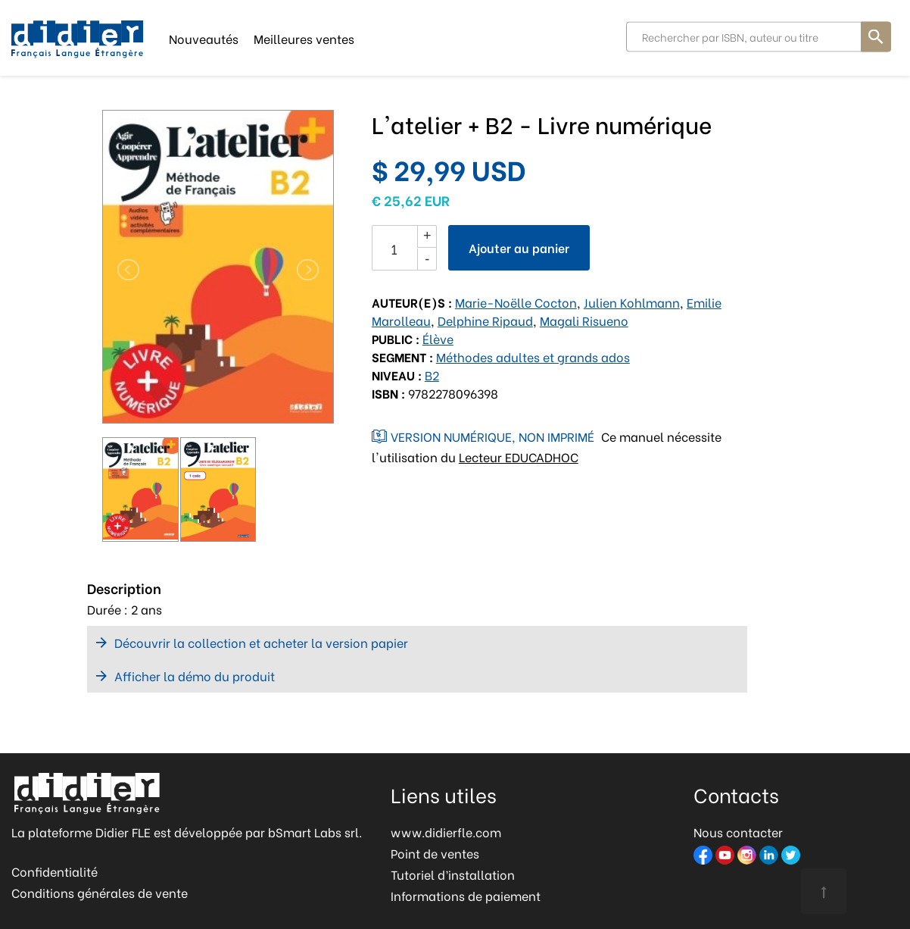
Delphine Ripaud (485, 320)
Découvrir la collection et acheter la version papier (261, 642)
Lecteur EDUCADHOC (518, 456)
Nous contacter (738, 831)
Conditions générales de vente (99, 892)
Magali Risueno (584, 320)
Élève (437, 338)
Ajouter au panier (519, 247)
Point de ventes (435, 853)
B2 (432, 374)
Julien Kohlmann (632, 302)
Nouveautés (203, 37)
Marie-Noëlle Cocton (516, 302)
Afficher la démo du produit (194, 675)
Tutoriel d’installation (453, 874)
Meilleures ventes (304, 37)
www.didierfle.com (446, 831)
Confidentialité (54, 871)
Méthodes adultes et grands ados (533, 356)
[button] (120, 269)
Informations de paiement (466, 895)
